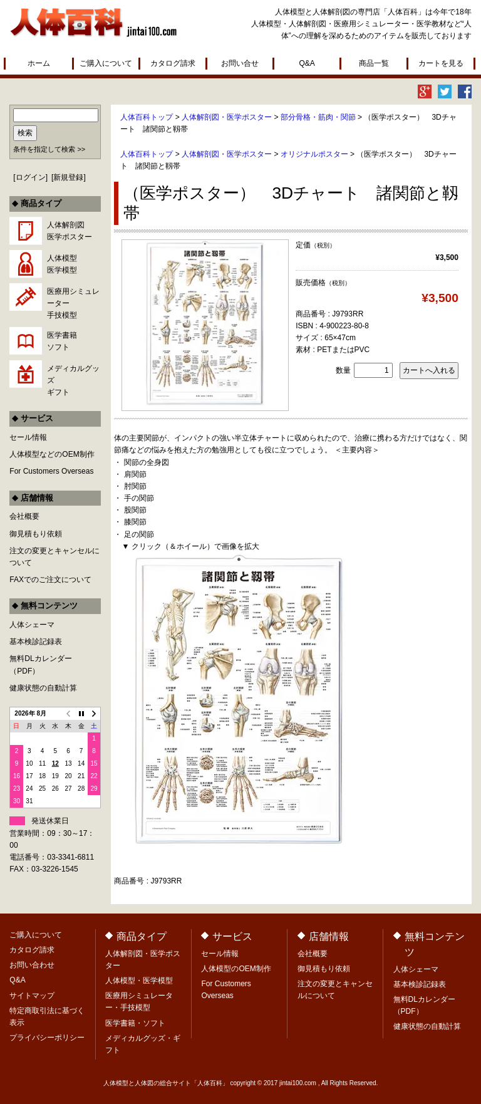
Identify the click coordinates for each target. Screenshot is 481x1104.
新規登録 (68, 177)
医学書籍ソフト (62, 341)
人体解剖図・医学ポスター (227, 117)
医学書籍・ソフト (135, 1023)
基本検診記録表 (35, 641)
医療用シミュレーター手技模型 (73, 303)
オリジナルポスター (314, 154)
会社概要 (24, 516)
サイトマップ (31, 995)
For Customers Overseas (51, 471)
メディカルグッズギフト (73, 380)
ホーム (39, 63)
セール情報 (28, 437)
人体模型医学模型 (62, 264)
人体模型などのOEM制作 (51, 454)
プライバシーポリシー (47, 1037)
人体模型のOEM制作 (236, 968)
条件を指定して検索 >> (49, 149)
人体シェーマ (31, 624)
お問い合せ (240, 63)
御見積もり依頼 (35, 533)
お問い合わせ (31, 965)
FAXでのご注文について (50, 579)
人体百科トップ (146, 117)
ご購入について (106, 63)
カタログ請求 (172, 63)
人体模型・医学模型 (139, 980)
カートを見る (440, 63)
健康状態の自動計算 (43, 688)
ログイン (31, 177)
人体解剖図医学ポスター (69, 231)
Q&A (306, 63)
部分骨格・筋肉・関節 (318, 117)
